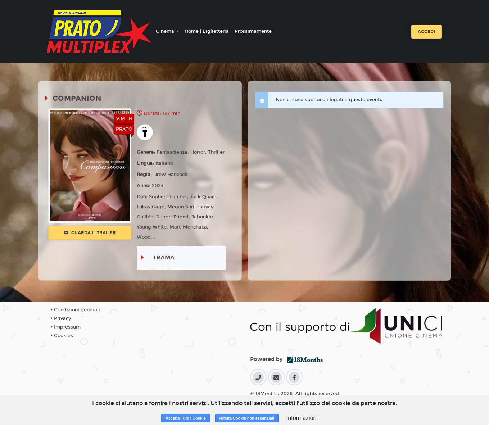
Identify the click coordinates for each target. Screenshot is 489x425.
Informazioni (302, 418)
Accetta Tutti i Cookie (186, 418)
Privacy (61, 318)
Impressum (66, 327)
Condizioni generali (75, 310)
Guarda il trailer (90, 232)
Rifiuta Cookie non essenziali (246, 418)
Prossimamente (253, 31)
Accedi (426, 31)
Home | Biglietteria (207, 31)
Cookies (62, 336)
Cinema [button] (166, 31)
